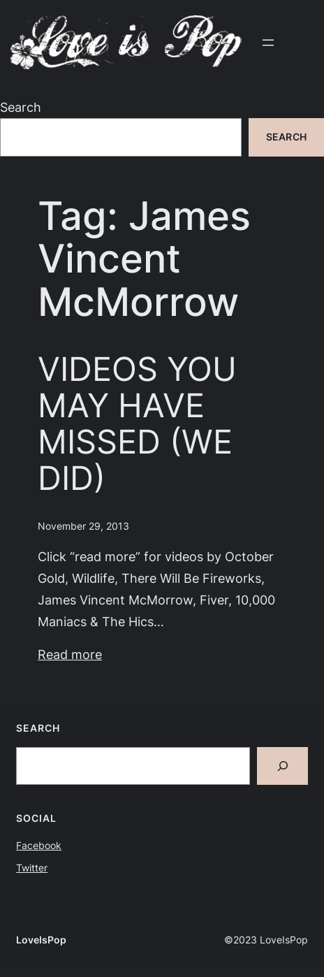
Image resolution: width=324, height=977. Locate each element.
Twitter (31, 868)
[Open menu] (268, 42)
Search (20, 107)
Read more (70, 654)
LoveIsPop (41, 940)
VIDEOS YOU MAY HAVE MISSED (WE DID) (137, 423)
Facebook (38, 845)
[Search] (282, 766)
